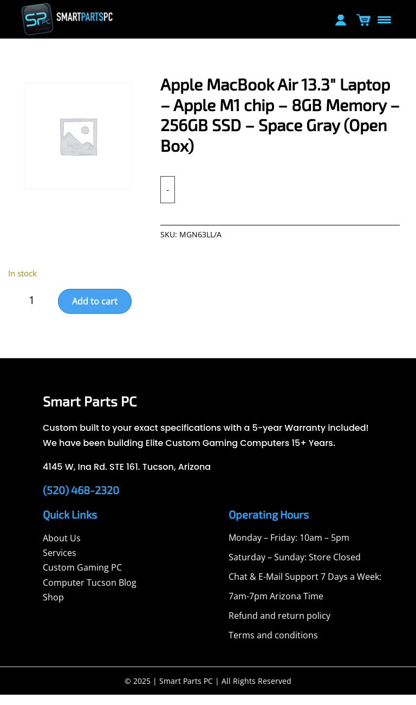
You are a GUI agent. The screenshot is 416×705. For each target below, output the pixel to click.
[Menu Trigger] (384, 19)
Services (59, 563)
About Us (62, 548)
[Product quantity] (36, 310)
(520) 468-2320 (81, 500)
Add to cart (95, 312)
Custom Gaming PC (82, 578)
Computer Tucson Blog (89, 593)
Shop (53, 607)
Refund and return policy (279, 625)
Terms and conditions (273, 645)
